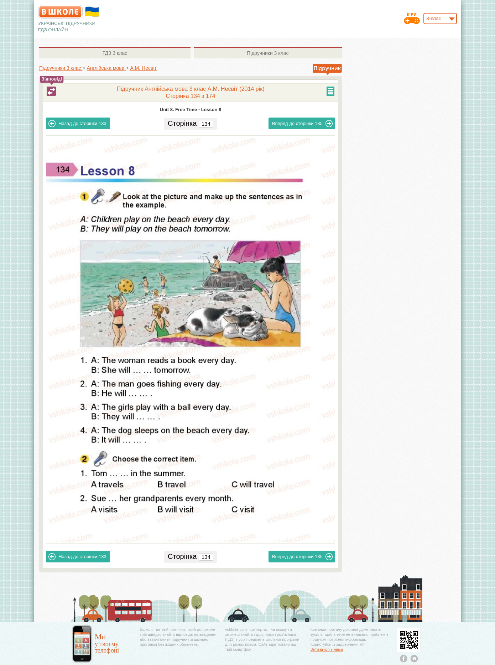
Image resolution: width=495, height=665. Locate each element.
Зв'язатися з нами (327, 649)
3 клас (115, 53)
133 (77, 123)
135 (302, 123)
